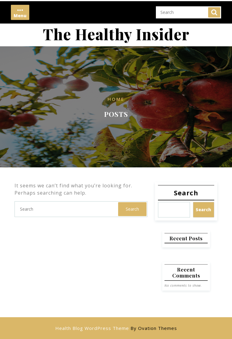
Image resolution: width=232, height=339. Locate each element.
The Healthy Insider (116, 34)
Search (214, 9)
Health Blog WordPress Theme (116, 328)
